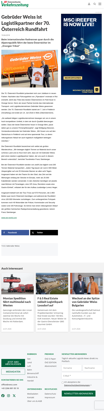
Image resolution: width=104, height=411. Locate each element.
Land (29, 362)
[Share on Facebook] (15, 232)
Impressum (50, 397)
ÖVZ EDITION (50, 362)
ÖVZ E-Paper (50, 358)
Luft (29, 366)
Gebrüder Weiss (13, 246)
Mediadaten (13, 371)
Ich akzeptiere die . (78, 384)
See (28, 358)
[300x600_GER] (81, 54)
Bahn (29, 369)
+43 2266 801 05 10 (10, 388)
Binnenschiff (33, 373)
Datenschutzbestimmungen (77, 385)
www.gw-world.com (9, 218)
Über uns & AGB (34, 401)
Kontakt (30, 397)
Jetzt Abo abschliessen (13, 363)
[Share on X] (44, 232)
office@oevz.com (9, 384)
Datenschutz (50, 393)
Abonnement (50, 366)
